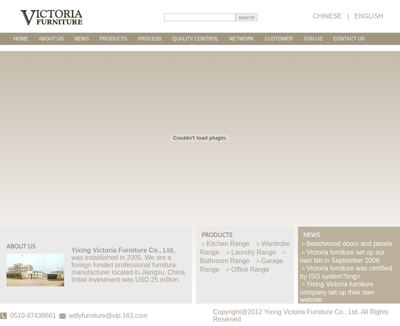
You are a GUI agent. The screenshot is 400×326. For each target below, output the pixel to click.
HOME (20, 39)
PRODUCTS (113, 39)
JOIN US (312, 39)
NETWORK (241, 39)
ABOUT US (51, 39)
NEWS (81, 39)
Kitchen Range (228, 243)
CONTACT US (348, 39)
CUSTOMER (279, 39)
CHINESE (327, 16)
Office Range (250, 269)
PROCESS (150, 39)
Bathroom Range (224, 260)
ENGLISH (368, 16)
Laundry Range (253, 252)
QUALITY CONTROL (195, 39)
